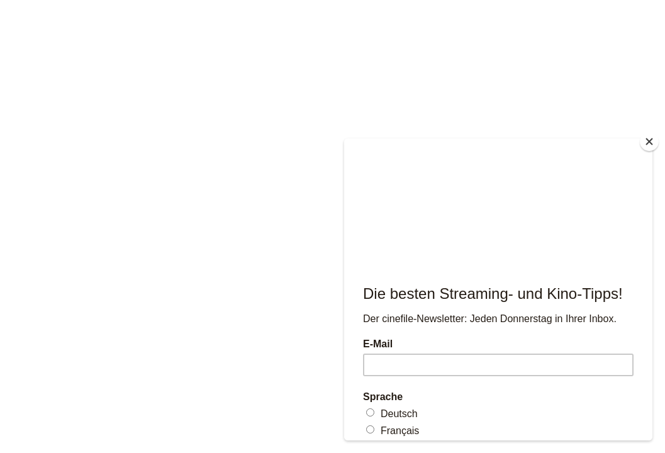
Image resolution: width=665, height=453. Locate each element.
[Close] (649, 141)
